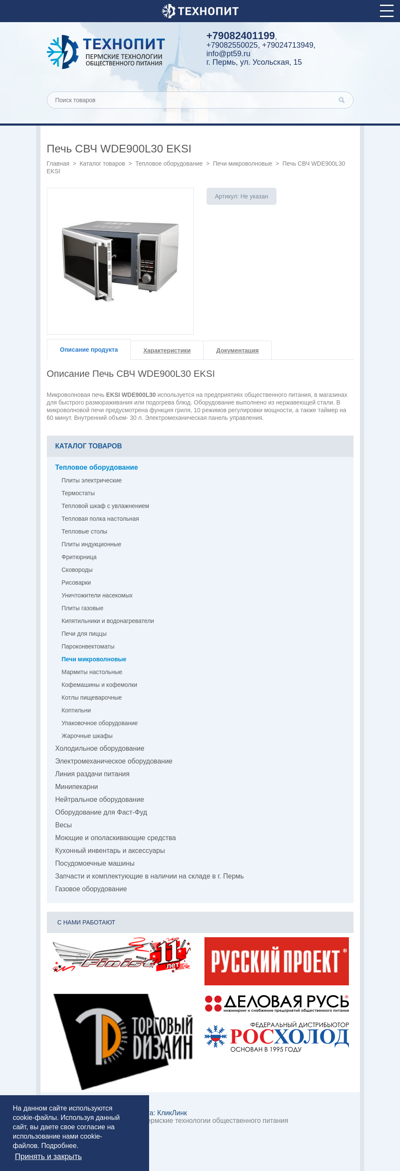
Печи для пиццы (84, 633)
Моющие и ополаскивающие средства (115, 837)
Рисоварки (76, 582)
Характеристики (167, 350)
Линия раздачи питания (92, 774)
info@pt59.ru (228, 53)
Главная (58, 163)
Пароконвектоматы (88, 646)
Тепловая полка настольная (100, 518)
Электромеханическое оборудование (114, 761)
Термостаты (78, 493)
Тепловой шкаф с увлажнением (106, 505)
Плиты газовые (83, 608)
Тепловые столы (84, 531)
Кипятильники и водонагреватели (108, 620)
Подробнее (59, 1145)
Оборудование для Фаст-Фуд (101, 812)
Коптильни (76, 710)
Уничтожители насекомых (97, 595)
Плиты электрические (92, 480)
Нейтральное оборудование (99, 799)
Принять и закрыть (48, 1156)
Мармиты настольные (92, 672)
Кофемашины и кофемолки (100, 684)
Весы (63, 825)
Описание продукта (89, 349)
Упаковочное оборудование (100, 723)
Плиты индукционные (91, 544)
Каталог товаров (102, 163)
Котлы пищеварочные (92, 697)
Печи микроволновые (242, 163)
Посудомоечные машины (95, 863)
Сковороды (77, 569)
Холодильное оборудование (99, 748)
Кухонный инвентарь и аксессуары (110, 850)
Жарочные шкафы (87, 735)
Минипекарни (76, 786)
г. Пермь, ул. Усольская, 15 (254, 62)
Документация (237, 350)
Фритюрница (79, 557)
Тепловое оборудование (169, 163)
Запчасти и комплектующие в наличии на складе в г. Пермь (149, 876)
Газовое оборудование (91, 889)
